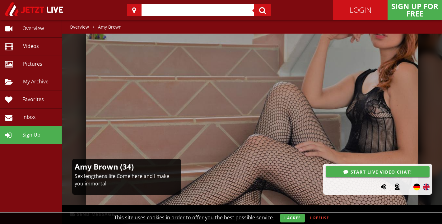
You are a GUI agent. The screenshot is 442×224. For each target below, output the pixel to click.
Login (360, 10)
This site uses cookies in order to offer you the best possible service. (194, 217)
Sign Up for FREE (414, 10)
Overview (79, 27)
